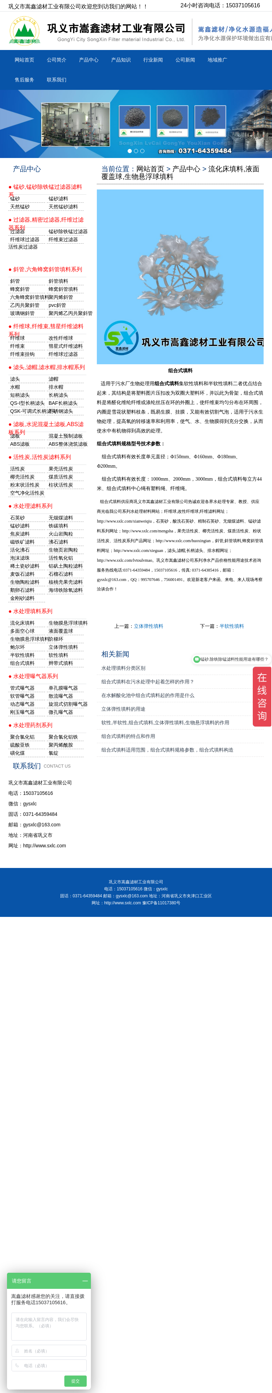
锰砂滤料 (20, 526)
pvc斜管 (57, 305)
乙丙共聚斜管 (25, 305)
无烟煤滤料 (61, 517)
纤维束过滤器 (63, 239)
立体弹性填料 (148, 626)
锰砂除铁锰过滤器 (66, 231)
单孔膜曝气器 (63, 688)
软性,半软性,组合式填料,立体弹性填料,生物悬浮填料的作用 (165, 722)
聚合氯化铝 (22, 737)
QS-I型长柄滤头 (27, 403)
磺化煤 (17, 753)
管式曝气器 (22, 688)
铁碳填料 (58, 526)
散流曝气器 (61, 696)
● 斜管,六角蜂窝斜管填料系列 (45, 269)
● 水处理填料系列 (30, 611)
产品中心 (89, 60)
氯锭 (53, 753)
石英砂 (17, 517)
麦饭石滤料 (22, 574)
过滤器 (17, 231)
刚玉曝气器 (22, 712)
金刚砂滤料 (22, 598)
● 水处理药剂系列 (30, 725)
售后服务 (24, 79)
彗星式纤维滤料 (66, 346)
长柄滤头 (58, 395)
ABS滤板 (20, 444)
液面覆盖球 (61, 631)
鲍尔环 (17, 647)
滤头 (15, 379)
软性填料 (58, 655)
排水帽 (56, 387)
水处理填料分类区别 (123, 668)
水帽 (15, 387)
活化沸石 (20, 550)
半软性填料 (232, 626)
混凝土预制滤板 (66, 436)
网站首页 (24, 60)
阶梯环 (56, 639)
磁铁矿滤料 (22, 542)
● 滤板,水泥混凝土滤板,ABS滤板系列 (46, 426)
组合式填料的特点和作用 (128, 736)
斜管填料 (58, 281)
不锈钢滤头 (61, 411)
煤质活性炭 (61, 477)
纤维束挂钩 (22, 354)
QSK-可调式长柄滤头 (27, 411)
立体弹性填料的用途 (123, 709)
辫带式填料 (61, 663)
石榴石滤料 (61, 574)
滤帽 (53, 379)
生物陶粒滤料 (25, 582)
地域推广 (217, 60)
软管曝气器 (22, 696)
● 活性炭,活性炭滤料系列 (39, 457)
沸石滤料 (58, 542)
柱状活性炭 (61, 485)
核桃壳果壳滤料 (66, 582)
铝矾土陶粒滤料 (66, 566)
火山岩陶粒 (61, 534)
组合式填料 (22, 663)
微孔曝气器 (61, 712)
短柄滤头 (20, 395)
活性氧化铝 (61, 558)
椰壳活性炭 (22, 477)
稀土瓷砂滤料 (25, 566)
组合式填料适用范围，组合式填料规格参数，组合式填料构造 (167, 750)
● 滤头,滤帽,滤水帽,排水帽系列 (46, 367)
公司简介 (56, 60)
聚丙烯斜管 (61, 297)
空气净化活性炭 (27, 493)
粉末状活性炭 (25, 485)
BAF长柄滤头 (63, 403)
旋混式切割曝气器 (66, 704)
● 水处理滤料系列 (30, 506)
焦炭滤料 (20, 534)
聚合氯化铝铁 (63, 737)
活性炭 (17, 469)
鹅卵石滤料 (22, 590)
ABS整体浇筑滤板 (66, 444)
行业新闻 (153, 60)
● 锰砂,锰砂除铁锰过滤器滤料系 (45, 189)
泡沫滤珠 (20, 558)
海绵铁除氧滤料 (66, 590)
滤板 (15, 436)
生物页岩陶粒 (63, 550)
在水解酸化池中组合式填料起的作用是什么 (147, 695)
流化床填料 (22, 623)
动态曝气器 (22, 704)
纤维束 (17, 346)
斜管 (15, 281)
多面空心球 (22, 631)
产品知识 (121, 60)
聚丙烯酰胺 (61, 745)
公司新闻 (185, 60)
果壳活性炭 (61, 469)
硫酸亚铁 (20, 745)
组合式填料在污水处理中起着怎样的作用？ (147, 681)
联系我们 (56, 79)
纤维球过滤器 (25, 239)
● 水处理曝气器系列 (33, 676)
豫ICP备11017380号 (161, 902)
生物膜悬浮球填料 (66, 623)
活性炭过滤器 (23, 247)
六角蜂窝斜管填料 (27, 297)
